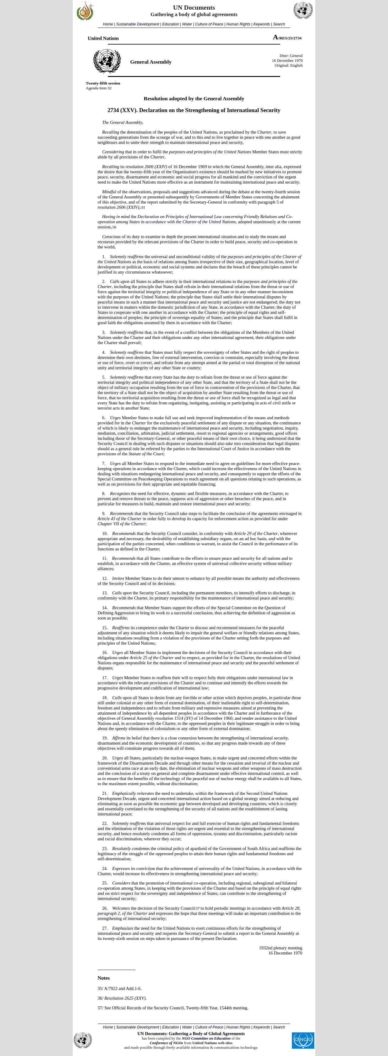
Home (108, 24)
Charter (264, 132)
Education (170, 24)
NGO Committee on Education (206, 1038)
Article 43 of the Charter (120, 518)
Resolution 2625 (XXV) (125, 998)
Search (279, 24)
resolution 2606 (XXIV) (146, 166)
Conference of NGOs (166, 1043)
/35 (142, 207)
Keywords (261, 24)
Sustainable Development (137, 24)
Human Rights (238, 24)
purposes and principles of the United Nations (210, 151)
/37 (197, 908)
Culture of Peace (209, 24)
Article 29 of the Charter (256, 533)
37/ (100, 1007)
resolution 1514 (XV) (173, 718)
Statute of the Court (146, 453)
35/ (100, 988)
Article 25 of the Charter (152, 657)
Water (187, 24)
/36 (114, 227)
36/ (100, 998)
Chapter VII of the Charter (121, 523)
